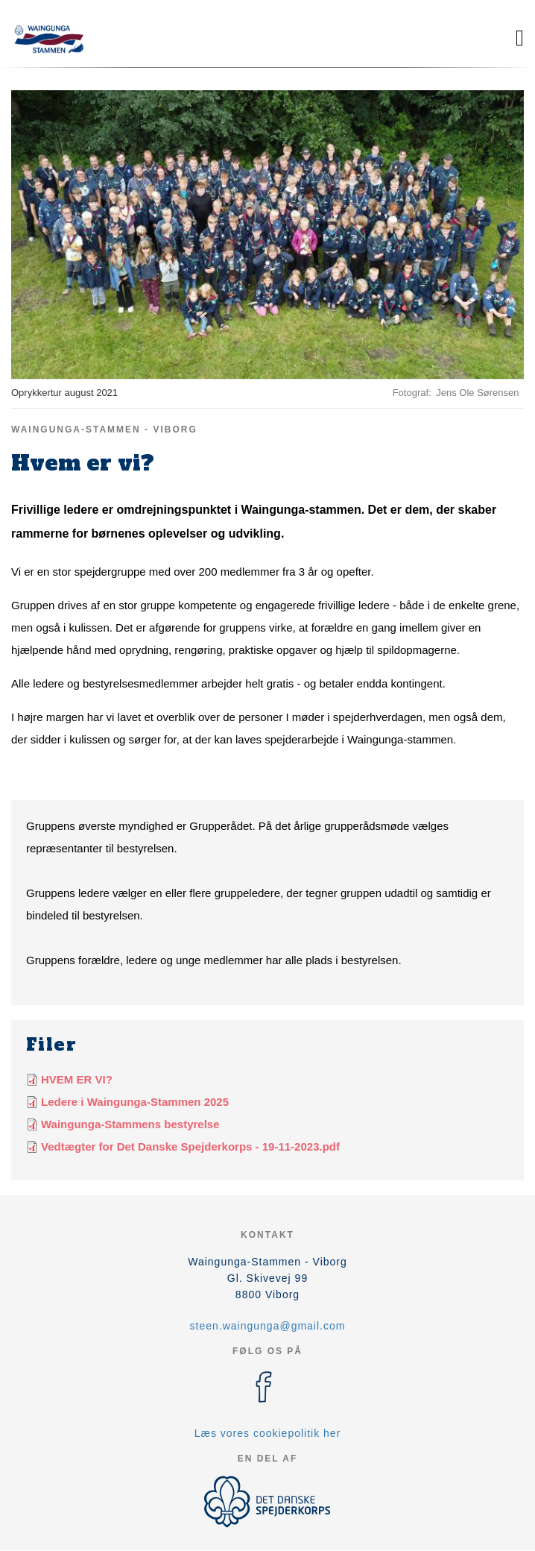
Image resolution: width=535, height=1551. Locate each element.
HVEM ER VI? (77, 1079)
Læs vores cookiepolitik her (267, 1433)
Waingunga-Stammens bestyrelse (130, 1124)
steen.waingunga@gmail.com (268, 1326)
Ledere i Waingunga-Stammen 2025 (135, 1101)
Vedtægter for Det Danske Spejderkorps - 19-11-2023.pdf (190, 1146)
